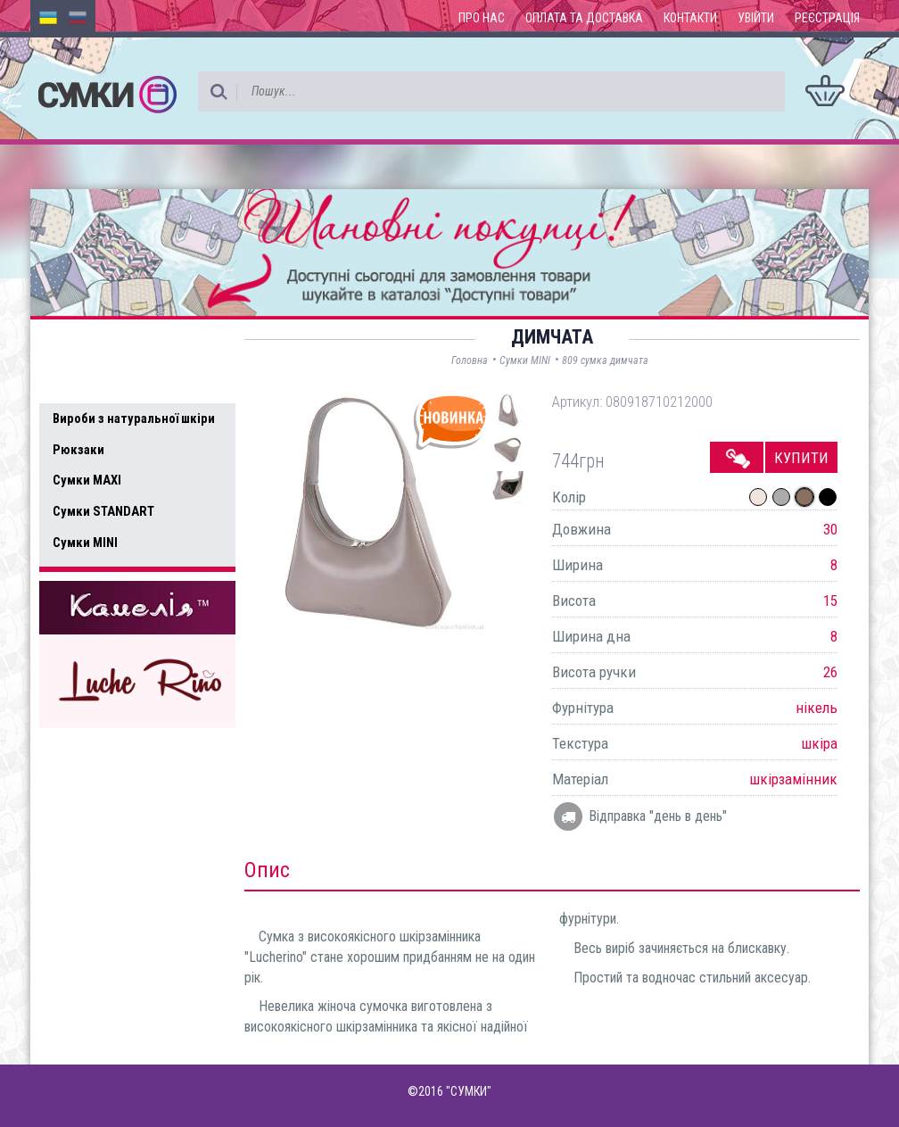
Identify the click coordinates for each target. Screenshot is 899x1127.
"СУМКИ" (468, 1091)
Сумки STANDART (103, 511)
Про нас (481, 18)
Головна (469, 360)
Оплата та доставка (584, 18)
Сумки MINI (85, 542)
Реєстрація (827, 18)
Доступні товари (113, 344)
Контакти (690, 18)
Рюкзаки (78, 450)
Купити (801, 458)
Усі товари (92, 382)
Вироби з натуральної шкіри (134, 418)
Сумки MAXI (87, 480)
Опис (267, 870)
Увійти (756, 18)
